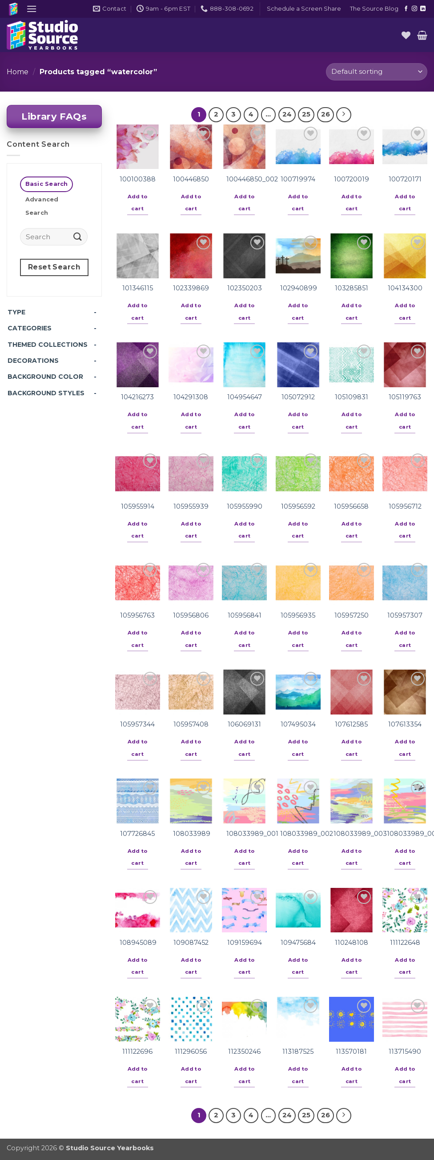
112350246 (244, 1052)
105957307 (404, 615)
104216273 (137, 397)
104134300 (405, 288)
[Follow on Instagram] (414, 9)
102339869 (191, 288)
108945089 (138, 943)
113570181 (351, 1052)
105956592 (298, 506)
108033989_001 (252, 834)
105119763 (405, 397)
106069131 (244, 724)
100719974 (298, 179)
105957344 (137, 724)
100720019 (351, 179)
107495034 (298, 724)
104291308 (190, 397)
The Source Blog (374, 8)
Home (17, 72)
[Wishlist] (406, 35)
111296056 (191, 1052)
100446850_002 (252, 179)
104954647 (244, 397)
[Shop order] (376, 71)
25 (306, 114)
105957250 (351, 615)
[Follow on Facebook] (406, 9)
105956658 (351, 506)
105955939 (191, 506)
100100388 (138, 179)
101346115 (137, 288)
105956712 (405, 506)
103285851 (351, 288)
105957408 (191, 724)
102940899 (298, 288)
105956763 (137, 615)
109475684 (298, 943)
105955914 (137, 506)
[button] (31, 8)
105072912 (298, 397)
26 (325, 114)
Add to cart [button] (138, 202)
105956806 (191, 615)
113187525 (297, 1052)
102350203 (244, 288)
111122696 (137, 1052)
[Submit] (78, 236)
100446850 (191, 179)
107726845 (137, 834)
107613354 (405, 724)
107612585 (351, 724)
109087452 (191, 943)
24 (287, 114)
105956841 (244, 615)
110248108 (351, 943)
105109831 (351, 397)
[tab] (46, 184)
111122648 (405, 943)
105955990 (244, 506)
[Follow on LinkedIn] (423, 9)
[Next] (343, 114)
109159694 (244, 943)
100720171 (405, 179)
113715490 (405, 1052)
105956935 (298, 615)
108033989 (191, 834)
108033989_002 (306, 834)
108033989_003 (360, 834)
